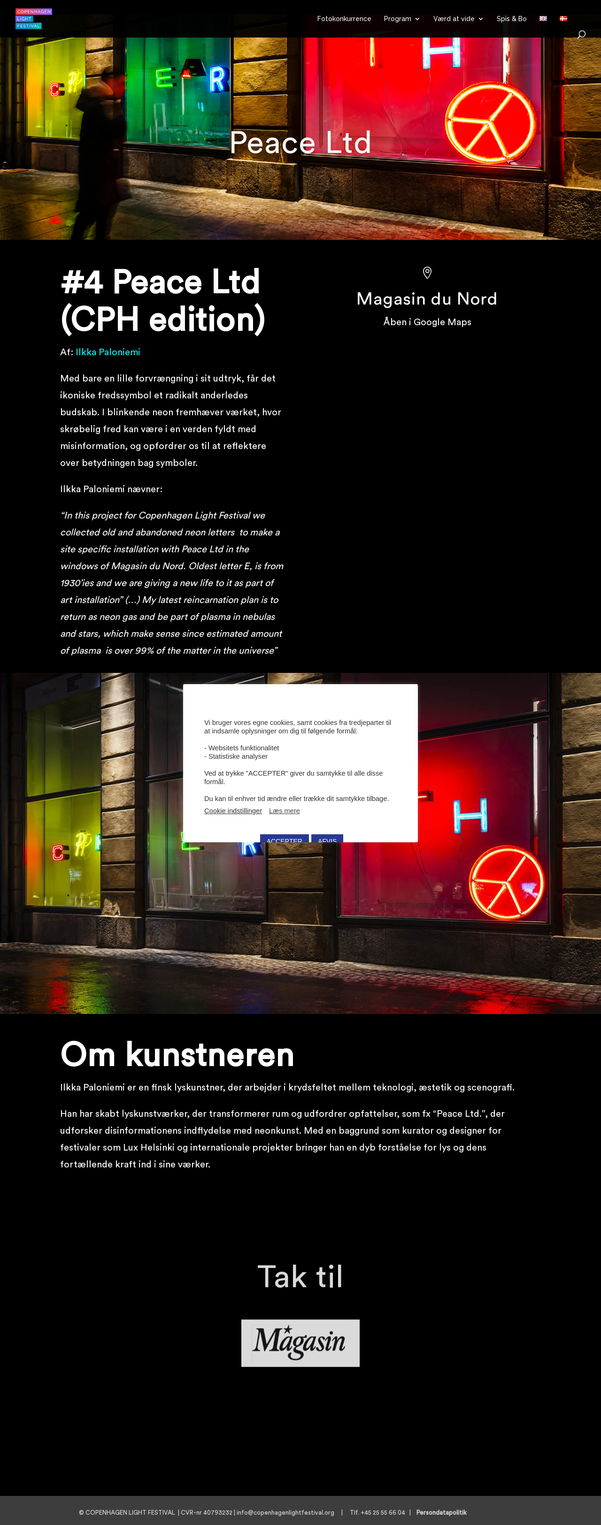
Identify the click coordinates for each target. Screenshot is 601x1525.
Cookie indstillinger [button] (233, 801)
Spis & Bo (512, 19)
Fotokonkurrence (344, 19)
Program (397, 19)
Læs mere (284, 801)
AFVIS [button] (327, 832)
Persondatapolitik (444, 1513)
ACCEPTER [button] (284, 832)
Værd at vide (454, 19)
